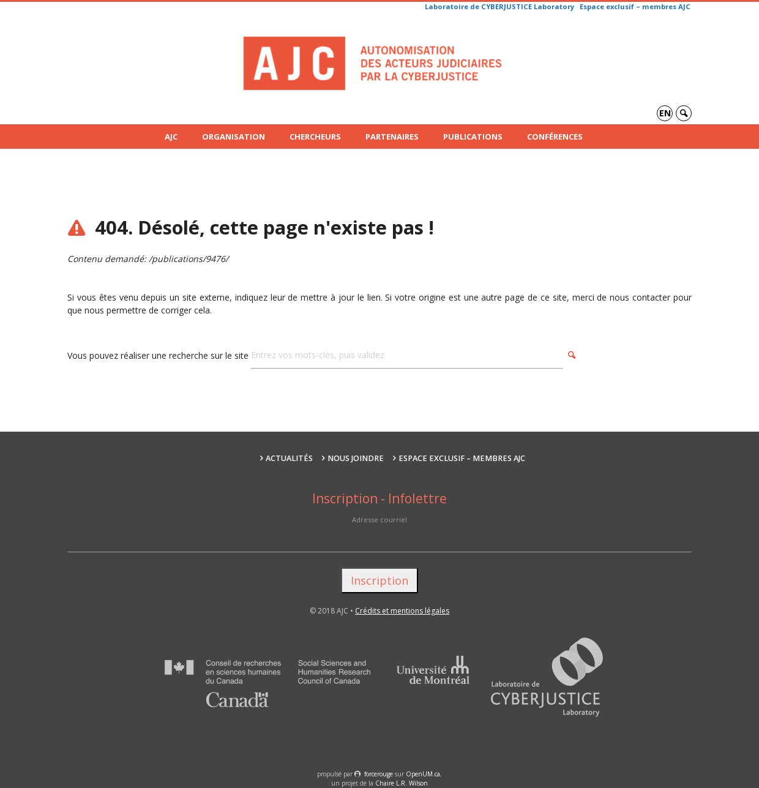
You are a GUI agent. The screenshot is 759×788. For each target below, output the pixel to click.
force (378, 774)
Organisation (233, 136)
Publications (473, 136)
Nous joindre (355, 458)
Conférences (555, 136)
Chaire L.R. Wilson (401, 783)
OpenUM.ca (423, 774)
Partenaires (392, 136)
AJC (171, 136)
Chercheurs (315, 136)
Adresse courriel (379, 519)
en (665, 113)
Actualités (289, 458)
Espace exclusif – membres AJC (635, 6)
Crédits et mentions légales (402, 611)
